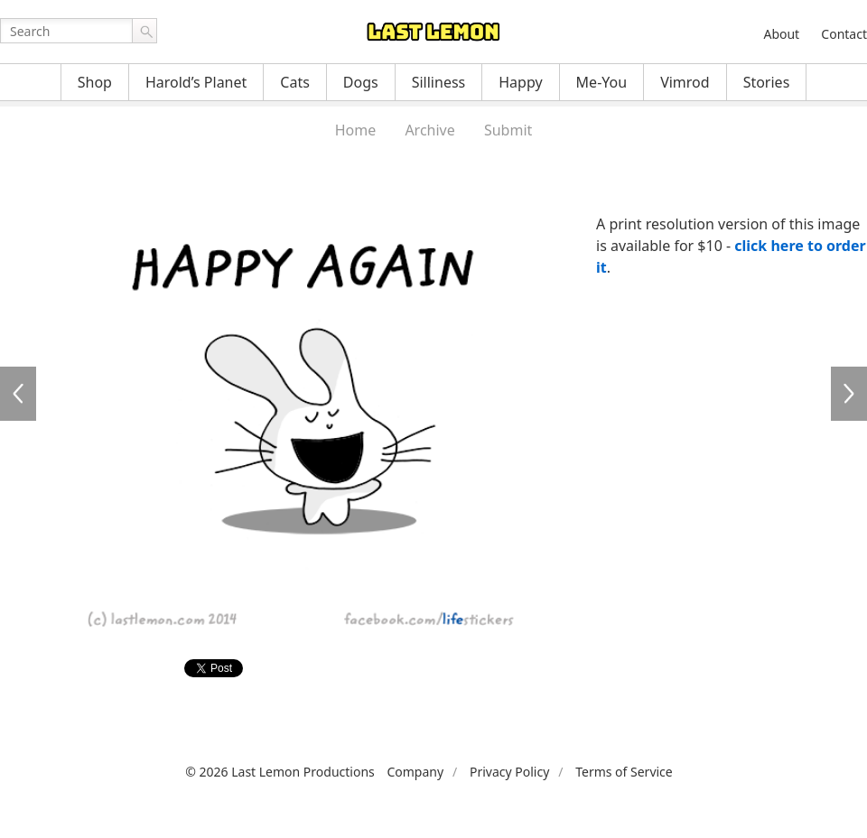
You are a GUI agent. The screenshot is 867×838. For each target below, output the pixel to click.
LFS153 (18, 394)
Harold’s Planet (196, 82)
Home (356, 130)
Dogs (360, 82)
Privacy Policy (509, 771)
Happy (520, 82)
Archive (429, 130)
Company (415, 771)
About (781, 33)
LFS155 (849, 394)
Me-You (602, 82)
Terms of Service (624, 771)
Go (144, 30)
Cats (295, 82)
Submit (508, 130)
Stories (766, 82)
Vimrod (685, 82)
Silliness (439, 82)
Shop (95, 82)
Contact (844, 33)
